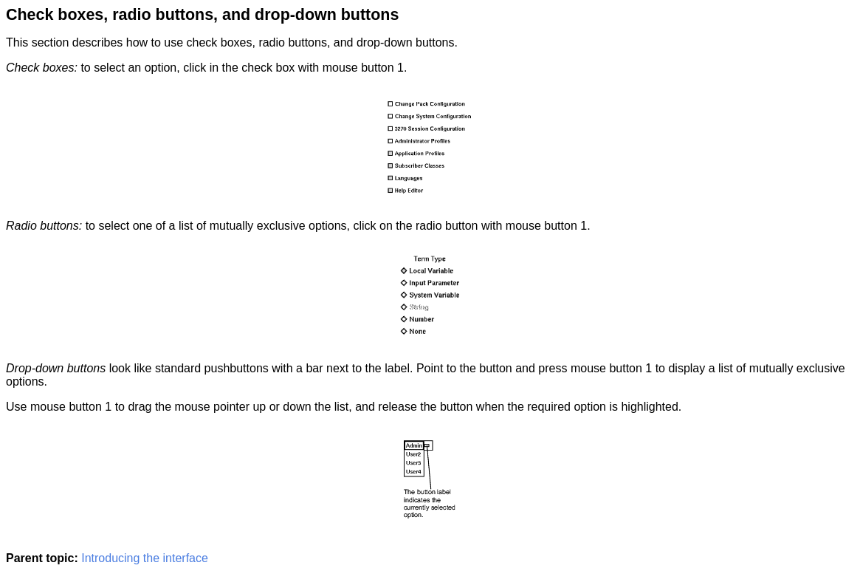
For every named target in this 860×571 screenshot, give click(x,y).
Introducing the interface (144, 558)
